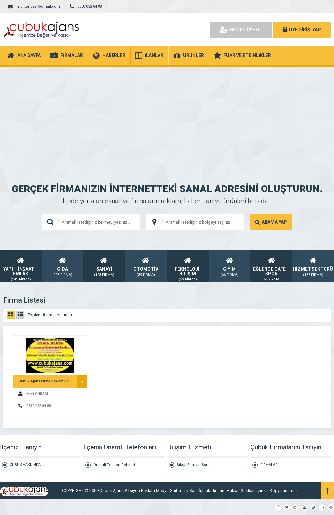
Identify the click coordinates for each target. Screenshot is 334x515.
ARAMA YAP (271, 222)
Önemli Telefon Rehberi (114, 465)
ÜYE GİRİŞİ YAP (302, 30)
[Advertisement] (167, 115)
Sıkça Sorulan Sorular (195, 465)
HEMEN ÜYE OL (241, 30)
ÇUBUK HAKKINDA (25, 465)
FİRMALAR (269, 465)
